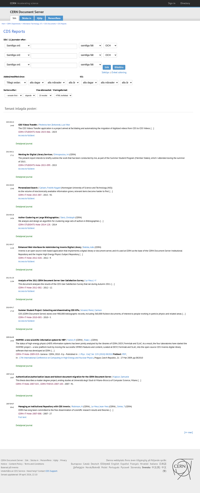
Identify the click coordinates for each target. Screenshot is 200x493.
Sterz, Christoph (67, 217)
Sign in (171, 3)
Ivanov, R (71, 339)
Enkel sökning (119, 72)
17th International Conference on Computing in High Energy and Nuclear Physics (56, 357)
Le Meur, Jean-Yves (99, 406)
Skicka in (26, 18)
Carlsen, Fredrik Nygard (50, 187)
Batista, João (88, 247)
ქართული (78, 467)
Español (125, 463)
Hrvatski (144, 463)
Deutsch (95, 463)
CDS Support (51, 471)
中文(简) (156, 467)
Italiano (154, 463)
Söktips (105, 72)
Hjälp (39, 18)
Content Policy (15, 463)
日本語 (162, 463)
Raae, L (87, 339)
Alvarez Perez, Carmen (91, 310)
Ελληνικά (105, 463)
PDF (124, 354)
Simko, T (121, 406)
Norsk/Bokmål (93, 467)
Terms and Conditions (34, 463)
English (115, 463)
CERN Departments (14, 24)
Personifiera (54, 18)
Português (114, 467)
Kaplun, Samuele (121, 376)
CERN (24, 3)
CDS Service (19, 471)
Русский (125, 467)
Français (134, 463)
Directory (185, 3)
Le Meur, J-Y (90, 280)
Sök (14, 18)
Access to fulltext (26, 135)
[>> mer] (188, 432)
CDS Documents (50, 24)
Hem (3, 24)
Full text (22, 417)
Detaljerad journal (24, 143)
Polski (104, 467)
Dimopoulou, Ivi (61, 154)
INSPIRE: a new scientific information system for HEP (41, 339)
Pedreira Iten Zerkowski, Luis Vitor (54, 124)
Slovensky (136, 467)
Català (86, 463)
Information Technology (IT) (32, 24)
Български (76, 463)
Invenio (14, 467)
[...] (152, 128)
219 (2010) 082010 (96, 354)
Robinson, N (77, 406)
